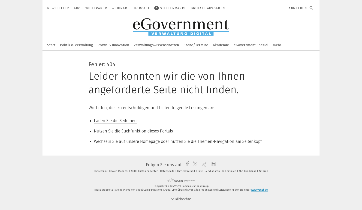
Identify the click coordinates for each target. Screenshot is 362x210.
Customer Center (148, 171)
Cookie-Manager (119, 171)
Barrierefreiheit (186, 171)
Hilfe (201, 171)
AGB (133, 171)
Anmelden (298, 8)
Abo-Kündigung (248, 171)
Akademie (221, 45)
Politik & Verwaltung (76, 45)
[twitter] (194, 164)
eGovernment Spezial (251, 45)
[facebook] (186, 164)
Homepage (150, 141)
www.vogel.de (259, 189)
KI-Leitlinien (229, 171)
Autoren (263, 171)
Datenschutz (167, 171)
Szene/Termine (196, 45)
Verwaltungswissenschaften (156, 45)
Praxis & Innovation (113, 45)
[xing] (203, 164)
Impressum (100, 171)
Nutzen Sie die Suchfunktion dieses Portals (133, 131)
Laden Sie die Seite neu (115, 120)
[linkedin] (212, 164)
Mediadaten (212, 171)
